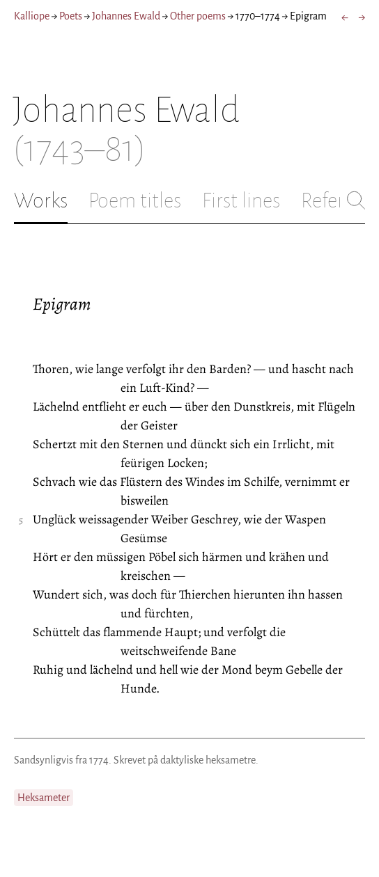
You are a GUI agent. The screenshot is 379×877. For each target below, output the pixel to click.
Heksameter (43, 797)
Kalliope (31, 16)
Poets (70, 16)
